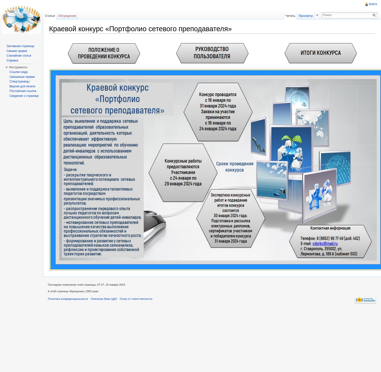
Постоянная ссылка (23, 91)
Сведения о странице (24, 96)
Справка (12, 60)
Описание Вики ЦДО (104, 298)
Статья (50, 16)
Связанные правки (22, 77)
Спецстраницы (20, 81)
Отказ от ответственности (136, 298)
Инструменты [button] (18, 67)
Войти (373, 4)
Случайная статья (19, 55)
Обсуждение (67, 16)
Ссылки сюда (19, 72)
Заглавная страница (20, 46)
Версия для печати (22, 86)
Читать (291, 16)
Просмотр (306, 16)
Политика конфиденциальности (68, 298)
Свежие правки (17, 51)
